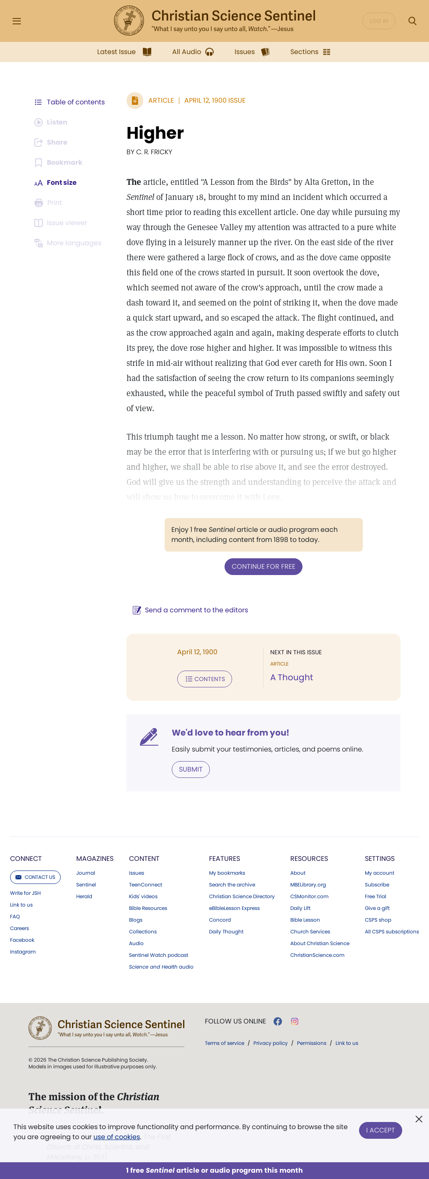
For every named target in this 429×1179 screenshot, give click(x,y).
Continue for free (263, 566)
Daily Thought (226, 931)
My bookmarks (227, 873)
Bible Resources (148, 908)
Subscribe (377, 884)
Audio (136, 943)
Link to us (21, 904)
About (297, 873)
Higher (155, 132)
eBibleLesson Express (234, 908)
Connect (26, 858)
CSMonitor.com (309, 896)
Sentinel (86, 884)
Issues (136, 873)
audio (161, 966)
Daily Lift (300, 908)
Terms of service (224, 1043)
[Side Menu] (17, 21)
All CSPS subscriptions (392, 931)
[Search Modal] (412, 21)
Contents (204, 679)
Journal (85, 873)
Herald (84, 896)
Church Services (310, 931)
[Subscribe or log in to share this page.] (51, 142)
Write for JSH (25, 893)
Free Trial (375, 896)
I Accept (380, 1130)
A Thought (291, 677)
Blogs (135, 919)
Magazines (95, 858)
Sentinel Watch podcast (158, 955)
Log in (379, 21)
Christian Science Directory (242, 896)
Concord (220, 919)
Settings (380, 858)
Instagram (23, 951)
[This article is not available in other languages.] (69, 243)
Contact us (35, 877)
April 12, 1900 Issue (215, 100)
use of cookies (116, 1137)
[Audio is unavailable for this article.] (51, 122)
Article (161, 100)
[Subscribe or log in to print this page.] (49, 203)
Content (144, 858)
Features (224, 858)
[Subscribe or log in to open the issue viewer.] (62, 223)
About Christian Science (319, 943)
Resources (309, 858)
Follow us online (235, 1021)
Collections (143, 931)
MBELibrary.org (308, 884)
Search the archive (232, 884)
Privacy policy (270, 1043)
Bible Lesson (305, 919)
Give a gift (377, 908)
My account (379, 873)
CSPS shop (378, 919)
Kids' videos (143, 896)
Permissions (311, 1043)
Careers (19, 928)
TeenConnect (145, 884)
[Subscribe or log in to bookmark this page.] (58, 163)
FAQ (15, 916)
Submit (191, 769)
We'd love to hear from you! (230, 733)
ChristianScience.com (317, 955)
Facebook (22, 940)
